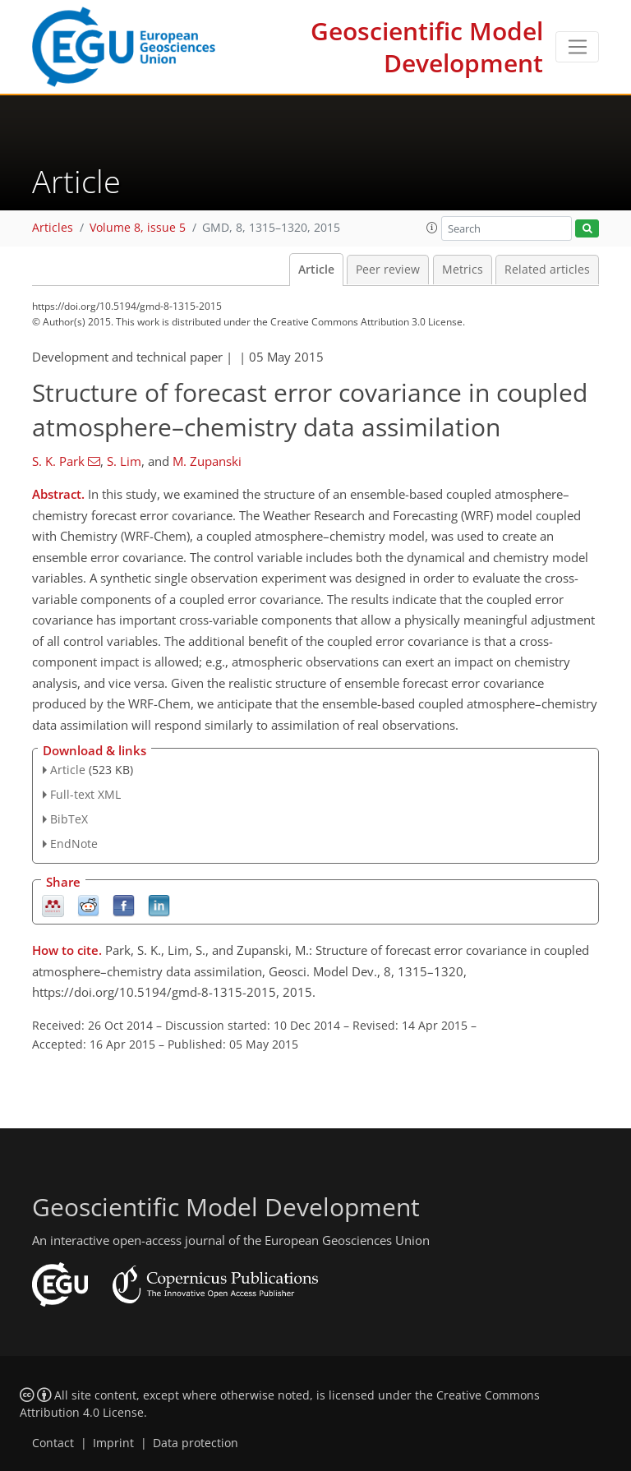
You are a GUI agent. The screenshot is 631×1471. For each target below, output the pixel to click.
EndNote (74, 843)
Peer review (388, 269)
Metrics (462, 269)
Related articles (547, 269)
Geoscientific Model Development (427, 47)
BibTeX (69, 819)
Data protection (195, 1443)
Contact (53, 1443)
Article (316, 269)
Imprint (113, 1443)
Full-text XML (85, 794)
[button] (432, 227)
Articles (52, 227)
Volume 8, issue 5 (138, 227)
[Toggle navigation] (577, 46)
